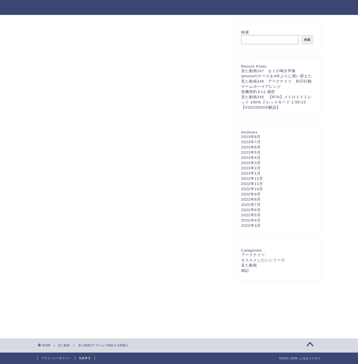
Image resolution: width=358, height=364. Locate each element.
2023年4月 (251, 157)
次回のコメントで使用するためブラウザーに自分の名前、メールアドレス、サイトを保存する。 (129, 238)
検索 (245, 32)
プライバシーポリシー (56, 358)
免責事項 (85, 358)
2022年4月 (251, 220)
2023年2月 (251, 168)
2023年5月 (251, 152)
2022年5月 (251, 215)
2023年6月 (251, 147)
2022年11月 (252, 184)
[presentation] (69, 291)
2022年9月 (251, 194)
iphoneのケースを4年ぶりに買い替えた (276, 76)
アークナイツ (253, 255)
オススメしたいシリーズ (263, 260)
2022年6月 (251, 210)
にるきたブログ (57, 7)
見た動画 (52, 31)
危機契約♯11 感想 (258, 92)
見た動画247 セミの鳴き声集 (268, 71)
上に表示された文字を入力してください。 (75, 258)
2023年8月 (251, 137)
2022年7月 (251, 204)
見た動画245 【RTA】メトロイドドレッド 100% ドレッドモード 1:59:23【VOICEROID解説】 (276, 102)
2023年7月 (251, 142)
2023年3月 (251, 163)
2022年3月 (251, 225)
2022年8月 (251, 199)
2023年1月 (251, 173)
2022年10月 (252, 189)
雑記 (245, 270)
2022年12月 (252, 178)
